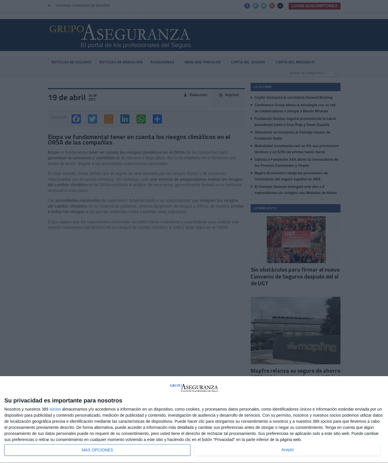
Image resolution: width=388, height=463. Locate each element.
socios (55, 409)
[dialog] (194, 419)
